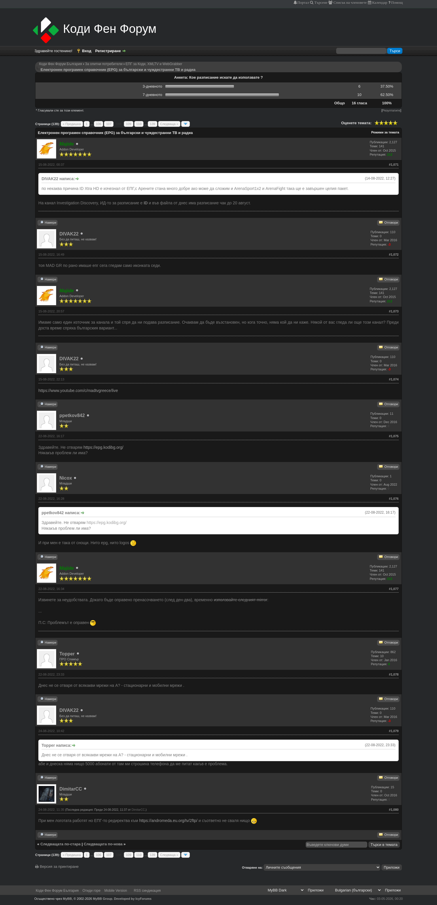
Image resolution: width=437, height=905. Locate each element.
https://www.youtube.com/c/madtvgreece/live (78, 390)
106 (98, 124)
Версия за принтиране (57, 866)
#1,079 (394, 731)
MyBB (67, 898)
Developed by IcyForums (133, 898)
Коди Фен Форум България (60, 64)
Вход (86, 51)
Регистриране (108, 51)
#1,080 (394, 809)
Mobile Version (115, 891)
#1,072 (394, 254)
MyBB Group (102, 898)
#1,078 (394, 674)
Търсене (320, 2)
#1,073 (394, 311)
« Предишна (72, 124)
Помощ (396, 2)
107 (108, 124)
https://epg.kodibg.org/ (104, 447)
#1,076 (394, 498)
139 (152, 124)
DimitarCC (70, 789)
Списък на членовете (349, 2)
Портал (303, 2)
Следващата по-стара (60, 844)
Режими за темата (385, 132)
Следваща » (169, 124)
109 (128, 124)
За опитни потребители (103, 64)
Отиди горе (91, 891)
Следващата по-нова (103, 844)
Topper (67, 653)
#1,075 (394, 436)
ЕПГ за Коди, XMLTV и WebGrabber (154, 64)
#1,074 (394, 379)
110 (138, 124)
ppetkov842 (72, 415)
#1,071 (394, 164)
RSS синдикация (147, 891)
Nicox (65, 478)
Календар (379, 2)
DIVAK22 (68, 233)
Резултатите (391, 110)
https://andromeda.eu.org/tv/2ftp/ (168, 820)
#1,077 (394, 589)
